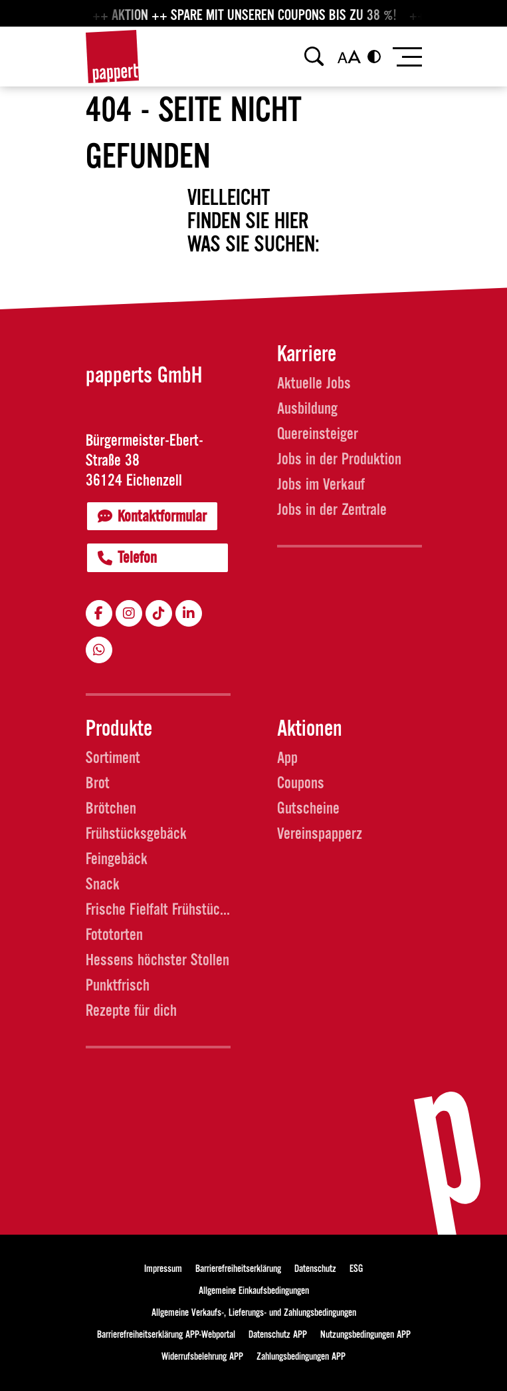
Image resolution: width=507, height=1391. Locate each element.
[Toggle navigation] (406, 57)
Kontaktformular (152, 516)
